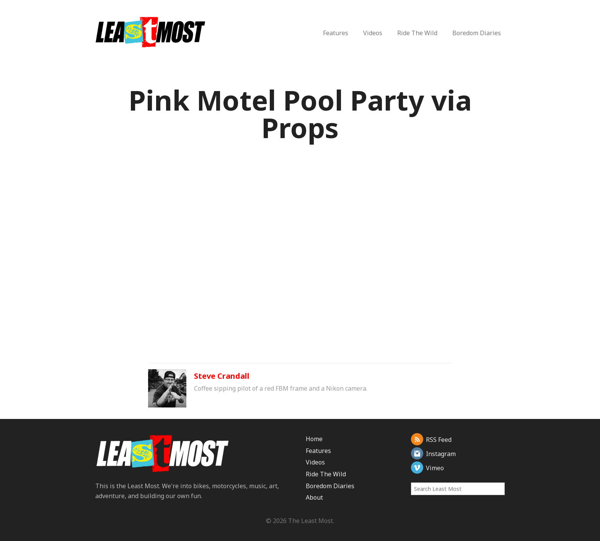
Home (314, 439)
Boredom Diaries (476, 33)
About (314, 497)
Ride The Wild (417, 33)
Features (335, 33)
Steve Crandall (221, 376)
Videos (372, 33)
